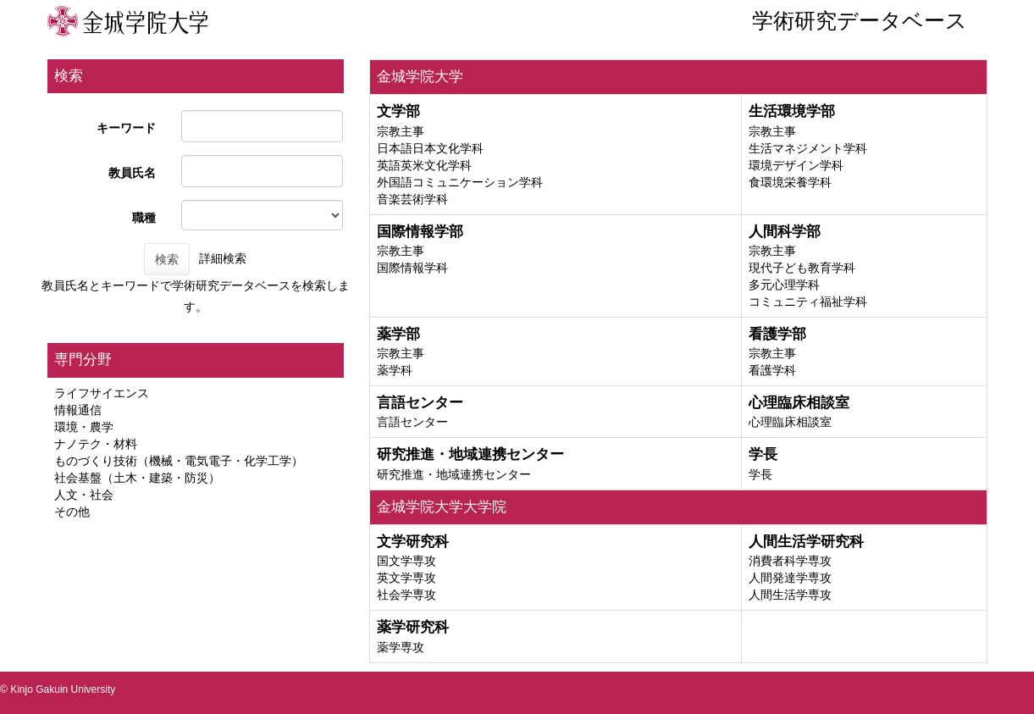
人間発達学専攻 (790, 577)
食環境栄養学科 (790, 182)
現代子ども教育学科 (802, 267)
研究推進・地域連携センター (454, 474)
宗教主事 (400, 131)
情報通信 (78, 410)
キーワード (126, 128)
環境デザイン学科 (796, 165)
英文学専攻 (406, 577)
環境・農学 (83, 427)
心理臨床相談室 (790, 422)
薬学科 (394, 370)
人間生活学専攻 (790, 594)
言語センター (412, 422)
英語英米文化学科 (424, 165)
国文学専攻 (406, 560)
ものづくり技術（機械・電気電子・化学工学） (178, 461)
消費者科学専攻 (790, 560)
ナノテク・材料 (95, 444)
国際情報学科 (412, 267)
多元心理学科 (784, 284)
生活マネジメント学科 (808, 148)
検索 (167, 259)
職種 (144, 217)
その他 (72, 511)
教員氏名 (132, 173)
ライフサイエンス (101, 393)
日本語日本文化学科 (430, 148)
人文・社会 (83, 494)
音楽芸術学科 (412, 199)
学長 (760, 474)
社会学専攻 (406, 594)
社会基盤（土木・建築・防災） (137, 477)
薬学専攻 (400, 647)
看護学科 (772, 370)
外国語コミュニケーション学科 (460, 182)
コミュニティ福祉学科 (808, 301)
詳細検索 (222, 258)
